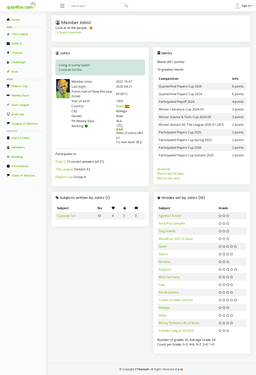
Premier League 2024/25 (176, 330)
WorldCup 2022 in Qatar (176, 239)
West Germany (169, 277)
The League (64, 169)
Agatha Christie (170, 216)
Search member (68, 32)
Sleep (163, 315)
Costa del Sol (66, 216)
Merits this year (168, 178)
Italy (162, 285)
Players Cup (63, 177)
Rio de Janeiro (169, 292)
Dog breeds (167, 231)
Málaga (164, 308)
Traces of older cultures (176, 300)
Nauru (163, 254)
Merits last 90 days (170, 174)
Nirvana (164, 262)
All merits (164, 169)
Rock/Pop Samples (172, 223)
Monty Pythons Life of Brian (179, 323)
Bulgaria (165, 269)
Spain (122, 106)
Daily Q (60, 161)
